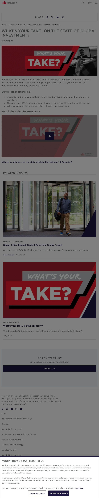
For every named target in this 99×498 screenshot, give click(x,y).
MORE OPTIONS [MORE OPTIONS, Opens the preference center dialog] (37, 493)
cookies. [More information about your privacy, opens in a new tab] (80, 488)
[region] (49, 477)
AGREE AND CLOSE (59, 493)
